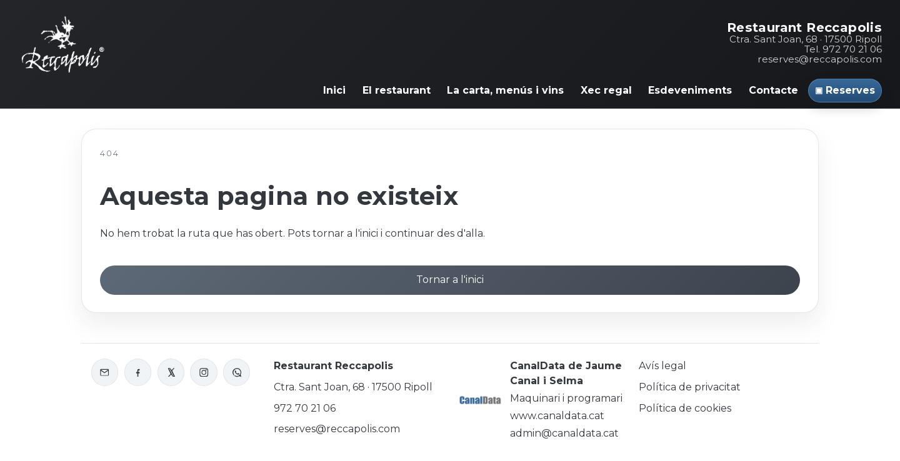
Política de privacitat (690, 387)
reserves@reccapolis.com (820, 59)
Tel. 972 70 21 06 (843, 49)
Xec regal (606, 90)
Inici (334, 90)
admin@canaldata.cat (564, 433)
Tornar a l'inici (450, 279)
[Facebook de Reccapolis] (137, 372)
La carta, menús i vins (505, 90)
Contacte (773, 90)
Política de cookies (685, 408)
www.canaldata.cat (557, 416)
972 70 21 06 (305, 408)
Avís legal (662, 366)
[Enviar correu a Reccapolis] (104, 372)
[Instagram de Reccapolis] (203, 372)
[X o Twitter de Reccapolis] (171, 372)
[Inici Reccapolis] (63, 42)
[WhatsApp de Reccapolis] (236, 372)
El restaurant (396, 90)
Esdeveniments (690, 90)
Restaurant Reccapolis (804, 27)
